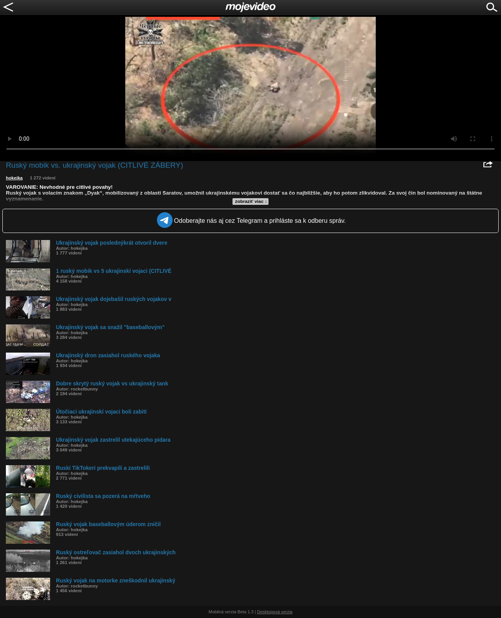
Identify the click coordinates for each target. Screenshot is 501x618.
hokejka (14, 178)
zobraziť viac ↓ (251, 201)
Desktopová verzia (275, 611)
